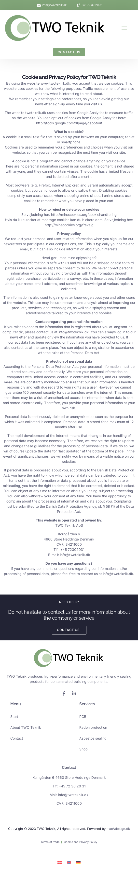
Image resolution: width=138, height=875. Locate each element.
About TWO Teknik (25, 727)
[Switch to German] (78, 862)
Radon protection (93, 727)
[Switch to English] (69, 862)
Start (14, 716)
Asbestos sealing (93, 738)
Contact (16, 738)
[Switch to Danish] (59, 862)
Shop (83, 749)
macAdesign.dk (118, 829)
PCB (82, 716)
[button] (124, 28)
